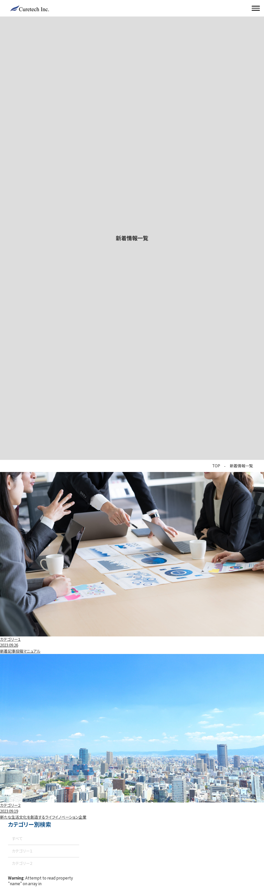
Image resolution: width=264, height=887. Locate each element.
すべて (17, 838)
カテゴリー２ (22, 863)
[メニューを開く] (256, 8)
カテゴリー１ (22, 850)
